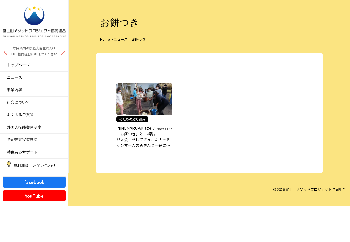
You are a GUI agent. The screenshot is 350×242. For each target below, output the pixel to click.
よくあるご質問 (20, 115)
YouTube (34, 196)
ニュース (14, 77)
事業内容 (14, 90)
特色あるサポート (22, 152)
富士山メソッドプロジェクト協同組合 (315, 189)
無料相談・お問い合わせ (35, 166)
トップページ (18, 65)
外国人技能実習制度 (24, 127)
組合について (18, 102)
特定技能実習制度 (22, 140)
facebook (34, 182)
